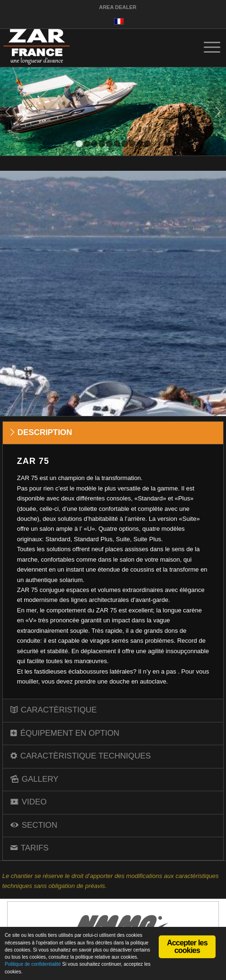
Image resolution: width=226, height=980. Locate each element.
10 (147, 143)
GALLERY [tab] (34, 779)
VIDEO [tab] (28, 801)
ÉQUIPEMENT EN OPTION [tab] (64, 733)
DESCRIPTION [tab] (41, 432)
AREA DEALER (117, 7)
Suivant (217, 111)
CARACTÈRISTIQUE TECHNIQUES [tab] (80, 755)
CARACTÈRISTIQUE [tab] (53, 709)
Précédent (8, 111)
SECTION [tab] (33, 825)
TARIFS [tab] (29, 847)
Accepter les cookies (187, 946)
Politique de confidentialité (33, 964)
